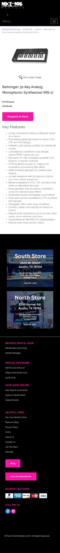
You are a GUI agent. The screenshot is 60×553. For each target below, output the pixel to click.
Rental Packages (13, 353)
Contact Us (10, 442)
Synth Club (27, 29)
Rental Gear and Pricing (16, 348)
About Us (9, 437)
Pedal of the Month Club (16, 373)
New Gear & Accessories (16, 390)
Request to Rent (17, 116)
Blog (12, 463)
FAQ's (8, 432)
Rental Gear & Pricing (11, 29)
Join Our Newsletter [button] (20, 476)
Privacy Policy (11, 427)
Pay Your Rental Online (16, 417)
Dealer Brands (12, 400)
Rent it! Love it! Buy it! (15, 368)
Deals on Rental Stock (15, 395)
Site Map (9, 452)
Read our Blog (11, 422)
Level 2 (38, 29)
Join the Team (11, 447)
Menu (6, 21)
